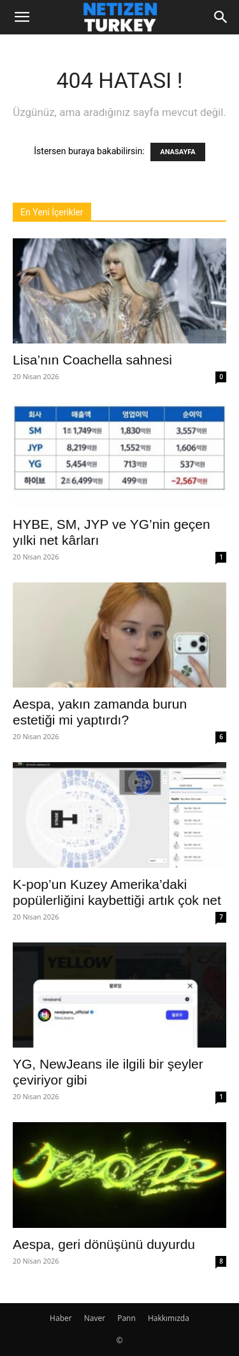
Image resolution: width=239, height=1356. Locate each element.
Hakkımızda (168, 1318)
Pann (126, 1318)
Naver (94, 1318)
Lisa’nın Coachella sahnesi (92, 359)
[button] (21, 17)
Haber (61, 1318)
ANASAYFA (177, 152)
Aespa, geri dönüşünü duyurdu (104, 1244)
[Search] (221, 17)
